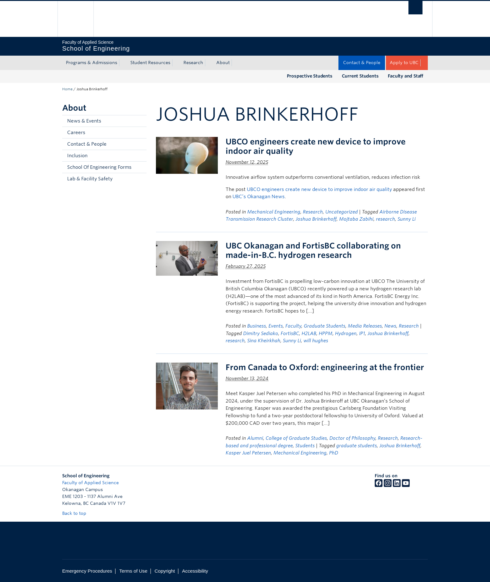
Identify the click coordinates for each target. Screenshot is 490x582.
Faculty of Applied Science (90, 482)
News (390, 326)
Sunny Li (407, 219)
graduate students (356, 446)
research (385, 219)
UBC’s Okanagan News (258, 196)
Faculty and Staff (405, 75)
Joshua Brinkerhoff (316, 219)
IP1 (362, 333)
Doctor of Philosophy (352, 438)
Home (67, 89)
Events (275, 326)
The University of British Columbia (75, 19)
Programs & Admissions (91, 62)
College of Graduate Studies (296, 438)
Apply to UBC (404, 62)
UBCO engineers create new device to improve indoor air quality (319, 189)
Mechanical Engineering (273, 212)
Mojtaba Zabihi (356, 219)
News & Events (84, 121)
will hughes (315, 341)
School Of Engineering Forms (99, 167)
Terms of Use (133, 571)
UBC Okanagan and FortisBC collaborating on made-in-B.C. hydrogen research (313, 250)
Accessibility (195, 571)
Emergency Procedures (87, 571)
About (223, 62)
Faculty (293, 326)
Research (193, 62)
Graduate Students (324, 326)
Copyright (164, 571)
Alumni (255, 438)
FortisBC (290, 333)
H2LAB (309, 333)
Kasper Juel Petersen (248, 453)
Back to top (77, 513)
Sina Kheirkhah (263, 341)
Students (305, 446)
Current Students (360, 75)
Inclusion (77, 155)
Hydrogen (346, 333)
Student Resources (150, 62)
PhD (333, 453)
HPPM (325, 333)
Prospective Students (309, 75)
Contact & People (361, 62)
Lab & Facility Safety (89, 179)
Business (256, 326)
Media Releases (365, 326)
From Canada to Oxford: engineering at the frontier (325, 367)
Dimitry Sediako (260, 333)
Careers (76, 132)
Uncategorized (341, 212)
